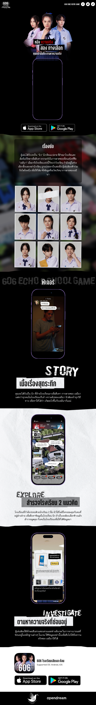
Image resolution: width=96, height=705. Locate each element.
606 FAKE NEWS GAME (72, 4)
